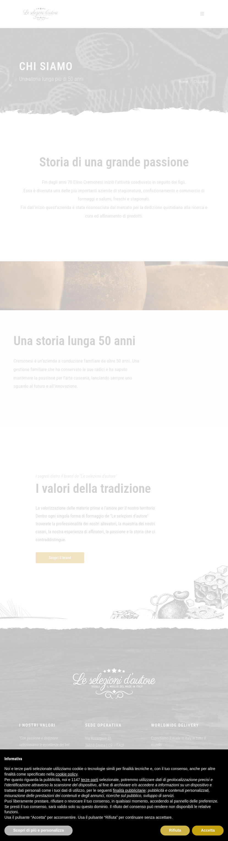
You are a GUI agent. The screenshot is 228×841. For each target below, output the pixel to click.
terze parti (89, 779)
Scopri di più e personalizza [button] (38, 830)
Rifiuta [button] (175, 830)
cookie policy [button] (66, 774)
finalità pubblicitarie (129, 790)
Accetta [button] (208, 830)
